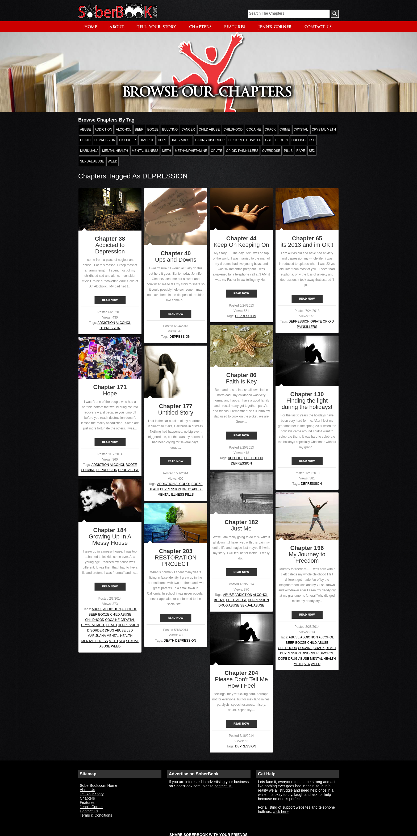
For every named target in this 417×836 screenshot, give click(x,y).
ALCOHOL (123, 323)
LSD (130, 630)
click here (281, 811)
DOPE (282, 659)
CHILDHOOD (253, 458)
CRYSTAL (127, 620)
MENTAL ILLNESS (170, 494)
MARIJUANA (96, 636)
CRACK (319, 648)
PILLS (189, 494)
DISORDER (95, 630)
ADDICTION (106, 323)
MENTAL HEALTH (119, 636)
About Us (87, 790)
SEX (122, 641)
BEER (93, 614)
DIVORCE (327, 653)
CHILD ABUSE (236, 600)
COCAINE (88, 470)
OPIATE (316, 321)
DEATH (154, 489)
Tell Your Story (92, 794)
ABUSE (228, 595)
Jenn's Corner (91, 807)
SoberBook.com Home (98, 785)
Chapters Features (87, 800)
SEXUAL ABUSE (252, 605)
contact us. (224, 786)
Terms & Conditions (96, 815)
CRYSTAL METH (93, 625)
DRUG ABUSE (128, 470)
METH (113, 641)
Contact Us (89, 811)
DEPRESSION (109, 328)
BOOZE (131, 465)
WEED (116, 646)
